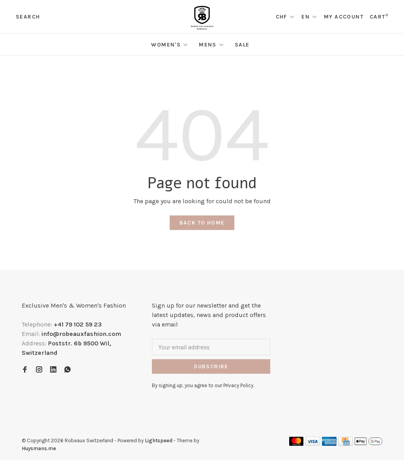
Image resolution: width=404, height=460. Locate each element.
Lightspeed (158, 440)
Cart (379, 16)
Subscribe (211, 366)
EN (305, 16)
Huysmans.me (39, 448)
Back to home (202, 222)
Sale (242, 44)
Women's (166, 44)
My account (343, 16)
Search (28, 16)
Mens (208, 44)
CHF (282, 16)
